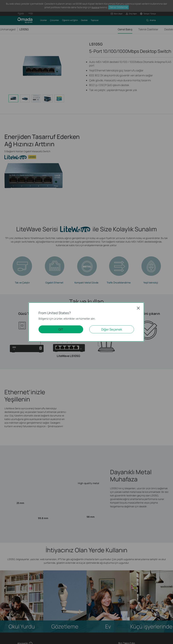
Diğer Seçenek (111, 329)
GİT (60, 329)
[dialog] (86, 322)
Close (138, 308)
